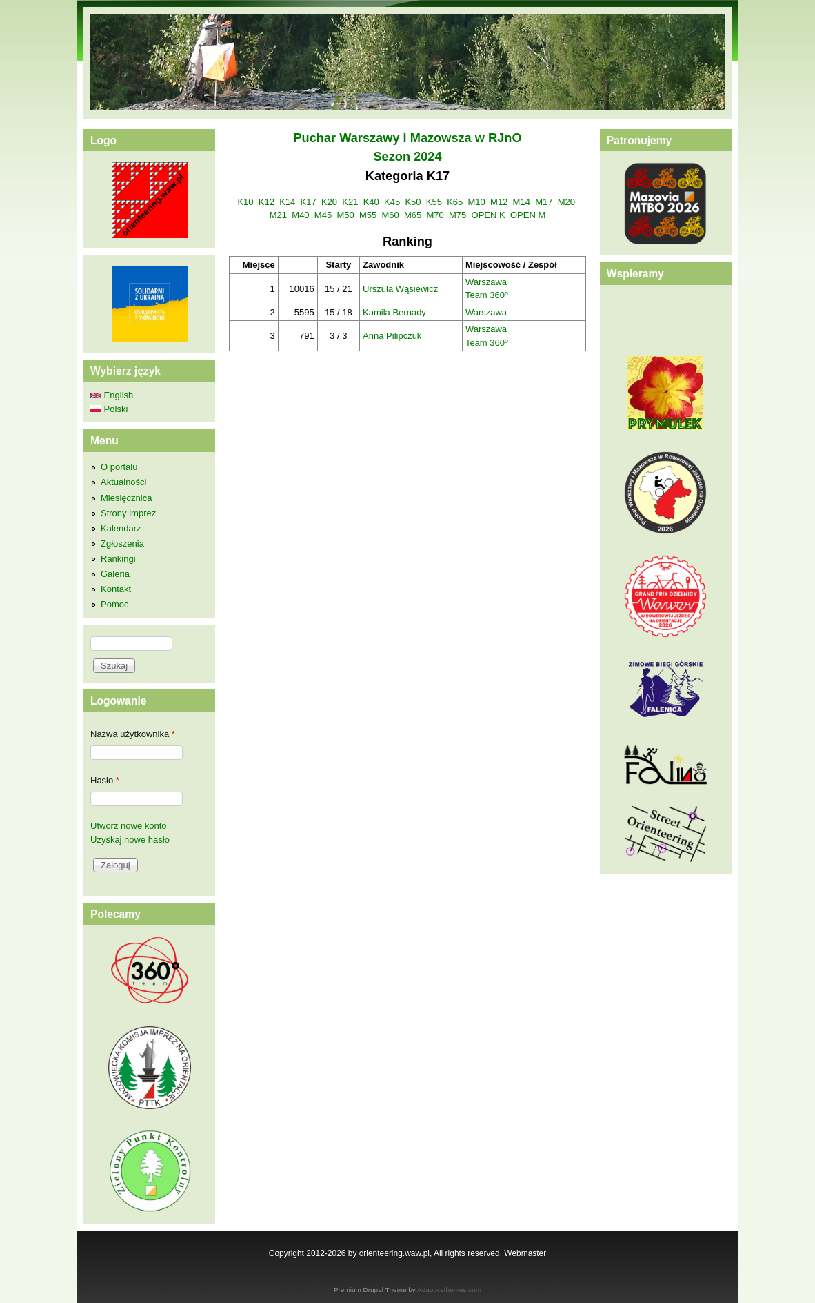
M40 (300, 215)
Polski (109, 409)
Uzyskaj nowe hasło (130, 839)
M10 (476, 202)
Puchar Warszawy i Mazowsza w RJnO (407, 138)
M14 (521, 202)
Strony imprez (128, 513)
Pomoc (114, 604)
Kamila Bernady (394, 312)
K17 (308, 202)
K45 (392, 202)
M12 (498, 202)
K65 (455, 202)
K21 (350, 202)
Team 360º (486, 295)
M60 (390, 215)
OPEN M (527, 215)
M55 (367, 215)
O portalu (119, 467)
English (111, 395)
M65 (412, 215)
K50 (413, 202)
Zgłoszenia (122, 543)
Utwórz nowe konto (128, 826)
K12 (266, 202)
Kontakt (116, 589)
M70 (435, 215)
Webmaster (525, 1253)
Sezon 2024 (407, 157)
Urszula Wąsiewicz (400, 289)
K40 (371, 202)
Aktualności (123, 482)
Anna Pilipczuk (392, 336)
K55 (434, 202)
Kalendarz (121, 528)
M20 (566, 202)
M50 (345, 215)
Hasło (104, 780)
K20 (329, 202)
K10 (245, 202)
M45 (323, 215)
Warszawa (486, 282)
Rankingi (118, 558)
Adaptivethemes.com (449, 1289)
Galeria (115, 574)
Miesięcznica (126, 498)
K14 (287, 202)
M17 (543, 202)
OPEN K (488, 215)
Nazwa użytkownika (132, 734)
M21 (278, 215)
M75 (457, 215)
